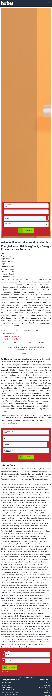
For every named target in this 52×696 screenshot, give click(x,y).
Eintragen (8, 667)
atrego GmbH (6, 685)
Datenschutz (46, 685)
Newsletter (47, 692)
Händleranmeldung (44, 687)
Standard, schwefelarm (11, 337)
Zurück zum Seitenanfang (26, 677)
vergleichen (25, 230)
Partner (48, 690)
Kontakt (47, 682)
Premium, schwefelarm (11, 339)
